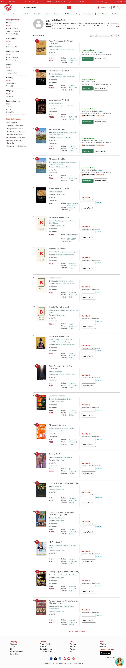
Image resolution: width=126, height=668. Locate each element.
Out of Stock (11, 47)
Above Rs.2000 (12, 34)
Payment (73, 647)
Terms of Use (44, 649)
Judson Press (60, 402)
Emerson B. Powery (63, 342)
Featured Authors (103, 14)
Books (6, 14)
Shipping (73, 649)
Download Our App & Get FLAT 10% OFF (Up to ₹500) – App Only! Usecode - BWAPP (78, 2)
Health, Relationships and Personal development (16, 133)
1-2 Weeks (11, 60)
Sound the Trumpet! (57, 396)
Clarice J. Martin (56, 340)
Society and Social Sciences (16, 146)
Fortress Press (60, 194)
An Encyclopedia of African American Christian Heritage (64, 602)
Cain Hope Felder (56, 46)
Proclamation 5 (55, 278)
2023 (8, 106)
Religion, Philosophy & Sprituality (15, 141)
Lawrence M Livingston (70, 252)
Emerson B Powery (69, 221)
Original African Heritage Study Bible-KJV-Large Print (61, 513)
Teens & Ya (37, 14)
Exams (56, 14)
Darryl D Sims (67, 399)
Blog (11, 652)
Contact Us (14, 657)
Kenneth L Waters (69, 428)
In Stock (9, 44)
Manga (78, 14)
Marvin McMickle (56, 606)
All (8, 26)
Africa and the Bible (57, 129)
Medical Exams (67, 14)
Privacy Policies (45, 647)
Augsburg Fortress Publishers (65, 49)
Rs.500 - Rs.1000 (12, 28)
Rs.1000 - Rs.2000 (13, 31)
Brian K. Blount (67, 340)
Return (72, 652)
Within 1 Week (12, 57)
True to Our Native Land (59, 217)
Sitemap (103, 649)
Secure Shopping (46, 652)
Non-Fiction (25, 14)
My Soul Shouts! (55, 542)
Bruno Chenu (67, 457)
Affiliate (103, 647)
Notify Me (99, 202)
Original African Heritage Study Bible (64, 483)
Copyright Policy (46, 654)
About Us (13, 647)
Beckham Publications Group (65, 254)
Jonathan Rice (63, 132)
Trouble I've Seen (56, 454)
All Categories (12, 122)
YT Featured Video (16, 654)
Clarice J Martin (66, 310)
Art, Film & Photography (15, 126)
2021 (8, 109)
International (11, 73)
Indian (9, 70)
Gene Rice (54, 132)
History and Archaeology (16, 137)
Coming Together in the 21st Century (64, 572)
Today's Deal (115, 14)
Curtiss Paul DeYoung (58, 575)
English (10, 96)
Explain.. (100, 52)
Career (12, 649)
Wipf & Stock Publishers (63, 137)
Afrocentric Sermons (57, 425)
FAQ (71, 654)
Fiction (15, 14)
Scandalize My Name (57, 248)
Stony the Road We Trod (59, 71)
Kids (47, 14)
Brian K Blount (53, 223)
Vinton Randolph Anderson (60, 545)
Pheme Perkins (56, 281)
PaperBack (11, 83)
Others (9, 86)
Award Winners (88, 14)
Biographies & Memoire (15, 129)
